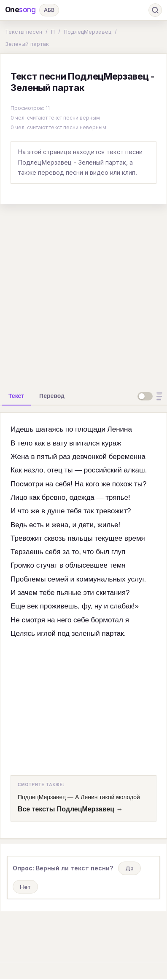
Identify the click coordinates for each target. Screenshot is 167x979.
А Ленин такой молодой (107, 797)
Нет (25, 886)
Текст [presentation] (16, 395)
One (20, 10)
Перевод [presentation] (52, 395)
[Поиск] (155, 10)
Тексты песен (23, 31)
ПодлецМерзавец (87, 31)
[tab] (16, 396)
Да (129, 868)
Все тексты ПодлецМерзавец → (70, 809)
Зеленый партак (27, 43)
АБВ (49, 10)
